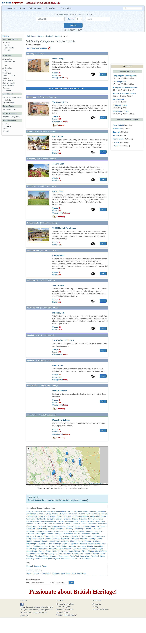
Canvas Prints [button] (52, 8)
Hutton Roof (39, 536)
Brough (75, 519)
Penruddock (98, 546)
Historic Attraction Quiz (65, 609)
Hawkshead (85, 534)
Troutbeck (30, 556)
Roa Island (77, 549)
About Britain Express (100, 609)
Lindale (29, 541)
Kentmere (66, 536)
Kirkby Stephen (99, 536)
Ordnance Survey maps (11, 117)
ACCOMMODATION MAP (37, 48)
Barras (88, 514)
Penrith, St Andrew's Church (124, 93)
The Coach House (60, 102)
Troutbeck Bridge (41, 556)
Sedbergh (56, 551)
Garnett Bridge (42, 529)
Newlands (72, 546)
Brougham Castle (120, 105)
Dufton (62, 526)
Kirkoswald (65, 539)
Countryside (6, 73)
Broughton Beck (85, 519)
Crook (84, 524)
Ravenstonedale (65, 549)
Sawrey (41, 551)
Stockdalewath (77, 554)
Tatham (87, 554)
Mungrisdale (73, 544)
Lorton (44, 541)
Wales (44, 566)
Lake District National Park (12, 97)
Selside (64, 551)
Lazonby (65, 500)
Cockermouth (58, 524)
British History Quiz (63, 607)
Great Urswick (78, 531)
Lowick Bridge (54, 541)
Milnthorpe (57, 544)
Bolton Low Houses (64, 516)
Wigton (49, 559)
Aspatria (55, 514)
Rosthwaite (93, 549)
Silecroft (77, 551)
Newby (51, 546)
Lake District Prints (9, 110)
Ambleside (62, 511)
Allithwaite (40, 511)
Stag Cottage (58, 285)
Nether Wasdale (94, 544)
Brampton (51, 519)
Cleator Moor (47, 524)
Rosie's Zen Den (59, 391)
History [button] (23, 8)
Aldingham (30, 511)
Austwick (63, 514)
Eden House (57, 365)
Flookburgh (30, 529)
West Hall (95, 556)
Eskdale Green (89, 526)
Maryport (73, 541)
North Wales (65, 574)
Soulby (41, 554)
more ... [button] (103, 74)
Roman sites (6, 90)
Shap (71, 551)
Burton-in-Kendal (49, 521)
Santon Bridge (31, 551)
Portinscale (43, 549)
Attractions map (9, 61)
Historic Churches (8, 83)
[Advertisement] (12, 166)
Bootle (75, 516)
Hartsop (50, 534)
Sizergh (91, 551)
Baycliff (43, 516)
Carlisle (82, 521)
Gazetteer (6, 43)
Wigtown (56, 559)
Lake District (45, 574)
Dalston (41, 526)
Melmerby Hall (58, 313)
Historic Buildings (8, 80)
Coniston (68, 524)
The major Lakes (8, 102)
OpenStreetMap (98, 483)
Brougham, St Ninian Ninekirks (125, 87)
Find (27, 583)
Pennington (81, 546)
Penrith (90, 546)
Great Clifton (67, 531)
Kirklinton (55, 539)
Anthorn (71, 511)
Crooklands (92, 524)
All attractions (7, 59)
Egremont (78, 526)
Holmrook (30, 536)
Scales (48, 551)
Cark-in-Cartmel (72, 521)
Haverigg (58, 534)
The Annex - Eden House (63, 340)
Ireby (52, 536)
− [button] (28, 452)
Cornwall (36, 574)
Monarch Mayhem (63, 612)
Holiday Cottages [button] (36, 8)
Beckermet (51, 516)
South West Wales (79, 574)
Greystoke (98, 531)
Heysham (95, 534)
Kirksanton (75, 539)
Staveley (67, 554)
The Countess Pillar (121, 111)
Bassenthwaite (33, 516)
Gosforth (88, 529)
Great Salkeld (118, 125)
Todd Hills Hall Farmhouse (64, 228)
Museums (5, 88)
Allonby (48, 511)
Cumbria (57, 36)
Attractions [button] (12, 8)
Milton (65, 544)
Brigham (59, 519)
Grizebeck (30, 534)
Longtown (37, 541)
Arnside (40, 514)
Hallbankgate (41, 534)
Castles (5, 70)
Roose (84, 549)
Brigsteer (67, 519)
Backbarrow (72, 514)
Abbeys (5, 66)
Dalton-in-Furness (52, 526)
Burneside (38, 521)
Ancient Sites (7, 68)
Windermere (65, 559)
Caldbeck (61, 521)
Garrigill (52, 529)
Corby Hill (76, 524)
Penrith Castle (118, 99)
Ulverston (53, 556)
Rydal (101, 549)
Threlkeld (95, 554)
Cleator (37, 524)
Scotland (37, 566)
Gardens (5, 78)
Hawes (77, 534)
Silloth (84, 551)
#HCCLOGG (57, 191)
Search (73, 25)
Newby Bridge (61, 546)
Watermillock (85, 556)
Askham (48, 514)
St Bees (59, 554)
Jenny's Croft (58, 164)
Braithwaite (41, 519)
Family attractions (8, 75)
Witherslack (76, 559)
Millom (49, 544)
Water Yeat (74, 556)
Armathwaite (31, 514)
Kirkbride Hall (58, 255)
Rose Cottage (58, 59)
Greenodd (89, 531)
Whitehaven (40, 559)
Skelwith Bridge (101, 551)
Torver (102, 554)
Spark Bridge (50, 554)
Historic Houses (8, 85)
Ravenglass (53, 549)
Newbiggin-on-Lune (40, 546)
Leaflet (90, 483)
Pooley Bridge (31, 549)
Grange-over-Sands (44, 531)
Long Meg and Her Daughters (125, 76)
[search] (132, 8)
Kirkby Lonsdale (85, 536)
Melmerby (41, 544)
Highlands (55, 574)
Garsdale (59, 529)
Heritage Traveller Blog (65, 604)
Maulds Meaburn (85, 541)
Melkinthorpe (31, 544)
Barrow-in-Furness (100, 514)
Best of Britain (66, 8)
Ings (47, 536)
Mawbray (96, 541)
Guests (71, 19)
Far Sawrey (101, 526)
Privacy (95, 607)
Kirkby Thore (31, 539)
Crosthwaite (31, 526)
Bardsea (82, 514)
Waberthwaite (64, 556)
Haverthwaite (68, 534)
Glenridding (78, 529)
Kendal (58, 536)
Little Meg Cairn (119, 82)
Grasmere (57, 531)
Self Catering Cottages (35, 36)
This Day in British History (66, 615)
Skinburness (32, 554)
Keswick (75, 536)
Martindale (65, 541)
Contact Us (96, 604)
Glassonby (69, 529)
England (49, 36)
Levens (99, 539)
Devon (28, 574)
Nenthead (83, 544)
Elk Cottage (57, 136)
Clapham (29, 524)
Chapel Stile (99, 521)
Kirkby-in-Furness (44, 539)
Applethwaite (100, 511)
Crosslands (102, 524)
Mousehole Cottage (61, 420)
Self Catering (7, 124)
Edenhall (70, 526)
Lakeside (83, 539)
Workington (86, 559)
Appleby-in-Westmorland (84, 511)
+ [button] (28, 449)
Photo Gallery (7, 100)
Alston (54, 511)
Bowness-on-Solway (87, 516)
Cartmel (90, 521)
